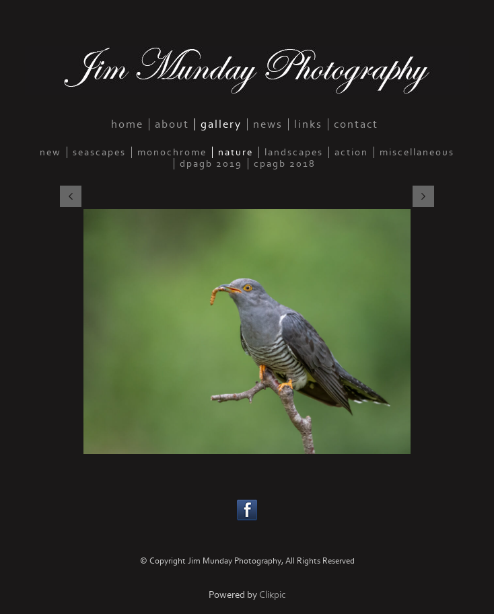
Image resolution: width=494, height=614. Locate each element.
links (308, 124)
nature (235, 152)
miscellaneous (417, 152)
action (351, 152)
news (268, 124)
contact (356, 124)
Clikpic (272, 595)
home (127, 124)
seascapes (99, 152)
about (172, 124)
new (50, 152)
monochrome (172, 152)
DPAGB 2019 (211, 163)
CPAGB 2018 (285, 163)
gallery (221, 124)
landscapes (293, 152)
